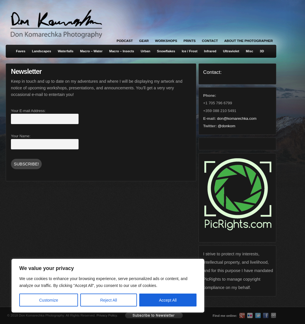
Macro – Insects (121, 51)
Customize (48, 300)
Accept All (168, 300)
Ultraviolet (231, 51)
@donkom (226, 126)
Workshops (166, 41)
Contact (210, 41)
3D (262, 51)
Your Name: (20, 136)
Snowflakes (166, 51)
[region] (75, 286)
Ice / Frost (189, 51)
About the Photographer (248, 41)
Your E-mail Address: (28, 111)
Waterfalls (66, 51)
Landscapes (41, 51)
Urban (145, 51)
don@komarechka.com (236, 118)
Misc (249, 51)
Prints (190, 41)
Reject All (108, 300)
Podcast (125, 41)
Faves (20, 51)
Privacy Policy (106, 315)
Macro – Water (91, 51)
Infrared (210, 51)
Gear (144, 41)
